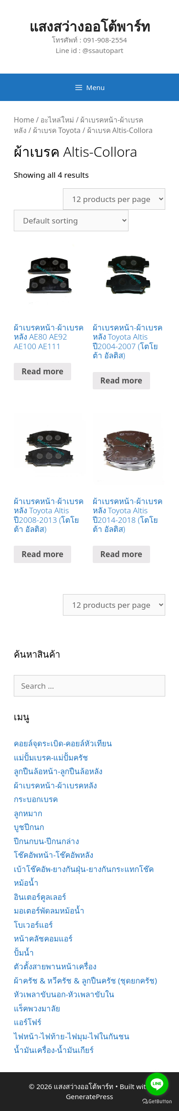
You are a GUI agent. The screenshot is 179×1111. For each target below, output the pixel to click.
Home (24, 120)
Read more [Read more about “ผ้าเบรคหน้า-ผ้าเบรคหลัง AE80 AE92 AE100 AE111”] (42, 371)
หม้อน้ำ (26, 882)
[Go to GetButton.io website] (157, 1102)
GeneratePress (89, 1096)
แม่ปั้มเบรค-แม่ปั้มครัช (51, 757)
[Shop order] (71, 220)
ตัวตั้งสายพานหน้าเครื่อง (55, 966)
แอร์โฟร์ (27, 1022)
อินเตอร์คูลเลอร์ (40, 897)
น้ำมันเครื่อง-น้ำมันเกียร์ (54, 1050)
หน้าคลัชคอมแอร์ (43, 938)
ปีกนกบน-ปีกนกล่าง (46, 841)
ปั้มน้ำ (24, 952)
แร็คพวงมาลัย (37, 1008)
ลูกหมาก (28, 813)
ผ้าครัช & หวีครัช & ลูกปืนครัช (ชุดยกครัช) (85, 980)
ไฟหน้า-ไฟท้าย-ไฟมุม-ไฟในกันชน (71, 1036)
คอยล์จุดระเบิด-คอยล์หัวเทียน (63, 743)
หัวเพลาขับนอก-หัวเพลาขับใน (64, 994)
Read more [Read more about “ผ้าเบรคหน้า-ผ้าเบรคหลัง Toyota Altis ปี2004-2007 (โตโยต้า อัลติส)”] (121, 380)
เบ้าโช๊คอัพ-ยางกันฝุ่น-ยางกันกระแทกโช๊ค (84, 869)
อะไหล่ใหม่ (57, 120)
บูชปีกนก (29, 827)
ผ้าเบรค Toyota (57, 130)
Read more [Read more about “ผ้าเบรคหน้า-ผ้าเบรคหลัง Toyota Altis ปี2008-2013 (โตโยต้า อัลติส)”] (42, 554)
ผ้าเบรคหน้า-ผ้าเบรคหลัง (55, 785)
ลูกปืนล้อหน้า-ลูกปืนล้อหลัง (58, 771)
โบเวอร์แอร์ (33, 925)
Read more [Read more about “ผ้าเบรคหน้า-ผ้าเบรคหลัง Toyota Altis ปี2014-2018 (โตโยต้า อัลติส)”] (121, 554)
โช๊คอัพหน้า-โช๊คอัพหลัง (53, 855)
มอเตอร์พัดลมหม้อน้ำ (49, 910)
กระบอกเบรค (36, 799)
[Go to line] (156, 1084)
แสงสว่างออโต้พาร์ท (89, 26)
